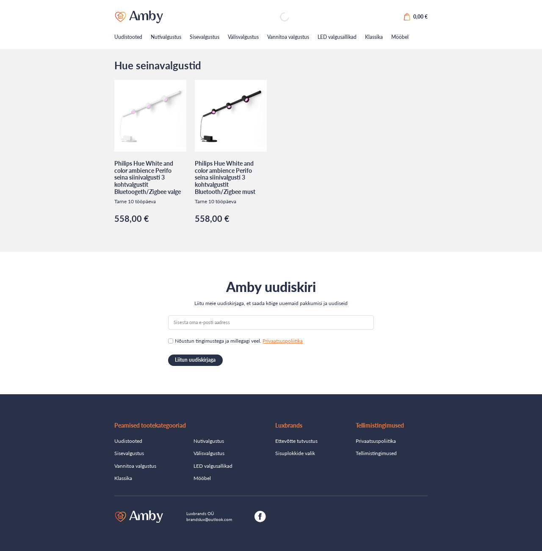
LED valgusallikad (337, 37)
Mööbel (400, 37)
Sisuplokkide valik (295, 453)
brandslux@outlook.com (209, 519)
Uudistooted (128, 37)
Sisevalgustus (204, 37)
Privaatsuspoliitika (283, 341)
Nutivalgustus (166, 37)
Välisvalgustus (243, 37)
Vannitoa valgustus (288, 37)
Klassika (374, 37)
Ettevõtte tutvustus (296, 441)
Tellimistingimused (376, 453)
